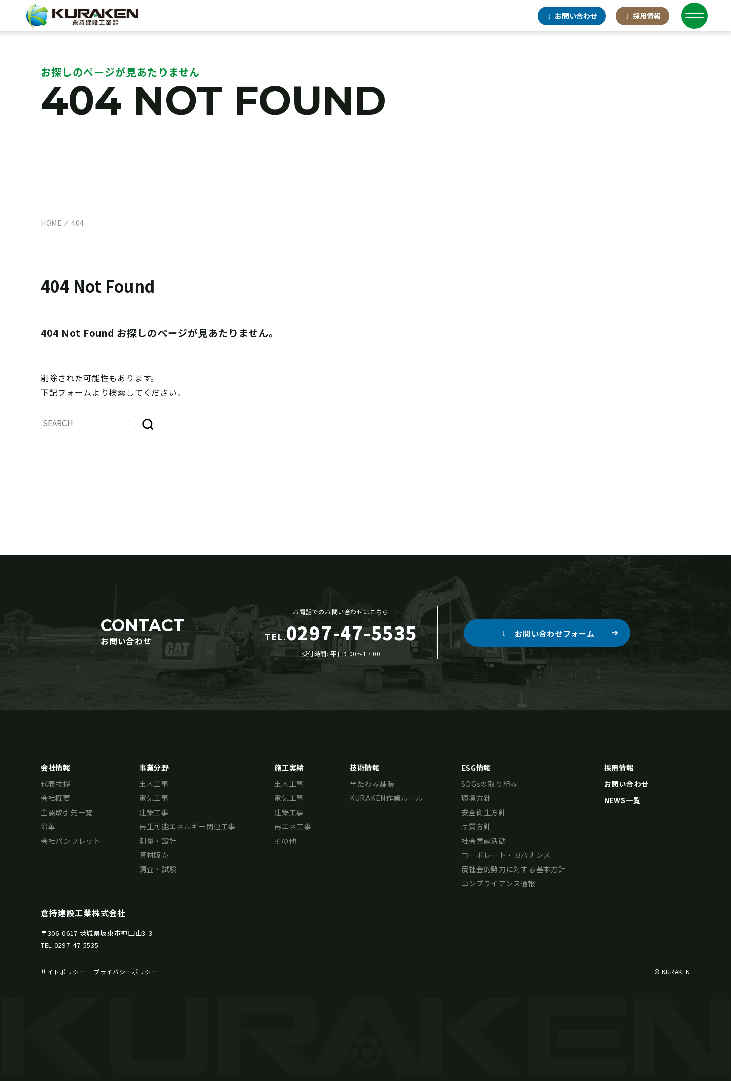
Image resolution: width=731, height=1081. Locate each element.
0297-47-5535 (76, 945)
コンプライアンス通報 (498, 883)
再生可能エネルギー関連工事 (187, 826)
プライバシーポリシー (125, 971)
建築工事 (154, 812)
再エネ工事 (293, 826)
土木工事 (154, 784)
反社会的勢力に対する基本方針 (513, 869)
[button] (547, 633)
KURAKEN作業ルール (386, 798)
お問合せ (571, 16)
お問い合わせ (626, 784)
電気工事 (154, 798)
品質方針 (476, 826)
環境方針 (476, 798)
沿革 (48, 826)
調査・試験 (158, 869)
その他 (285, 840)
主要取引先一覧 (67, 812)
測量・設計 (158, 840)
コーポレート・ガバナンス (506, 855)
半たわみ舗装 (372, 784)
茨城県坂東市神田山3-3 (116, 933)
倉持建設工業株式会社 (83, 912)
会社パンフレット (71, 840)
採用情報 (642, 16)
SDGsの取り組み (489, 784)
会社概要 (56, 798)
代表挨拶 (56, 784)
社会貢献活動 (483, 840)
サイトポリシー (63, 971)
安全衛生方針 (483, 812)
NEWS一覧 (622, 800)
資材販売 (154, 855)
